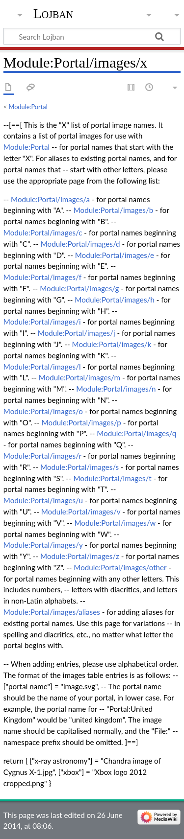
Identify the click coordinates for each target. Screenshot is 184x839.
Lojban (53, 13)
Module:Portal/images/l (42, 366)
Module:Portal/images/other (120, 567)
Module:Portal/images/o (43, 411)
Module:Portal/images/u (43, 500)
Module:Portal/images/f (42, 277)
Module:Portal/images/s (79, 467)
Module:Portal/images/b (114, 210)
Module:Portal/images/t (112, 478)
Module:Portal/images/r (42, 455)
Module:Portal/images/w (115, 522)
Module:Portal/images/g (79, 288)
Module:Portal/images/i (42, 321)
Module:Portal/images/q (136, 433)
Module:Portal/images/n (116, 388)
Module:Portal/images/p (81, 422)
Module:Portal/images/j (76, 332)
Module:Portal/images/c (42, 232)
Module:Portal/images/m (79, 377)
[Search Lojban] (92, 36)
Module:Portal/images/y (43, 544)
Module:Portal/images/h (115, 299)
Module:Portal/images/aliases (51, 611)
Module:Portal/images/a (50, 199)
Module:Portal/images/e (114, 255)
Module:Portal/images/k (112, 344)
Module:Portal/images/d (80, 243)
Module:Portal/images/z (79, 556)
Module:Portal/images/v (81, 511)
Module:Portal (28, 107)
